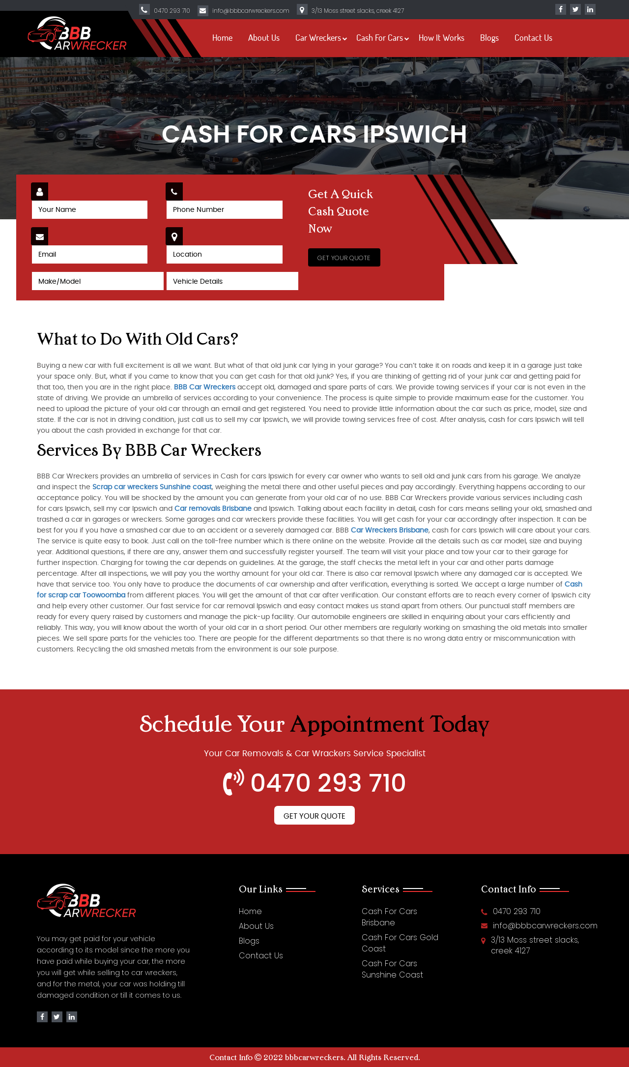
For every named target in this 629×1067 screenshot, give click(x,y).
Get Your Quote (314, 816)
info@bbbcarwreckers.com (250, 10)
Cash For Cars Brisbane (389, 917)
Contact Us (533, 37)
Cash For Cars (379, 37)
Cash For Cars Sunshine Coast (392, 969)
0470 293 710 (172, 10)
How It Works (441, 37)
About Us (264, 37)
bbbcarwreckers (314, 1057)
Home (222, 37)
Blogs (489, 37)
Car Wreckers (318, 37)
